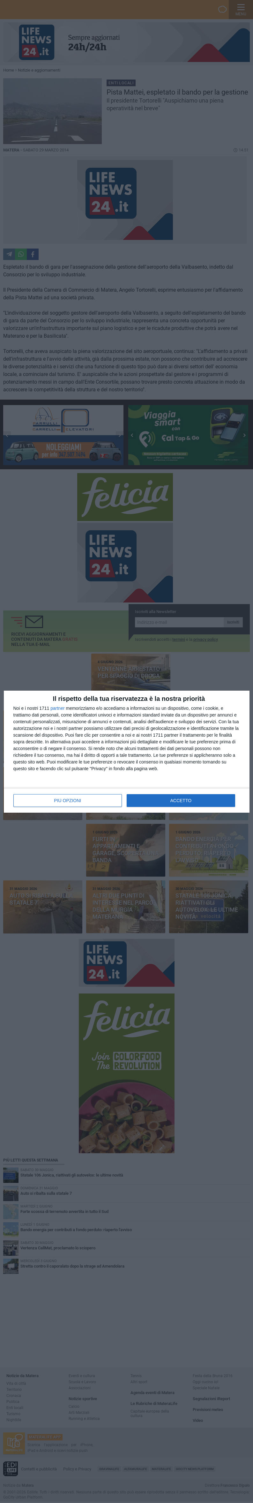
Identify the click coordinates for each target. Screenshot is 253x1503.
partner (57, 708)
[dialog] (126, 752)
